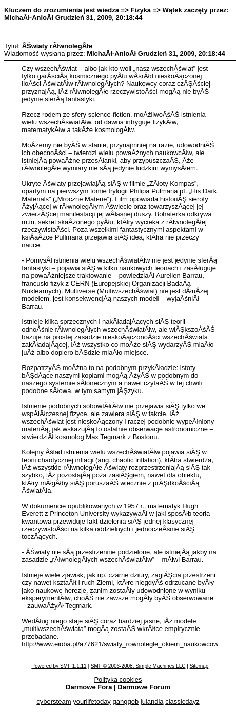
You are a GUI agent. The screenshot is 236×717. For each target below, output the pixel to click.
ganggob (126, 701)
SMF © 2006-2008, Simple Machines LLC (138, 666)
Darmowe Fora (89, 687)
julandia (152, 701)
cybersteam (53, 701)
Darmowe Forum (143, 687)
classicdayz (182, 701)
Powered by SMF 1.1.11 (58, 666)
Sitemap (199, 666)
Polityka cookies (118, 679)
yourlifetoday (92, 701)
